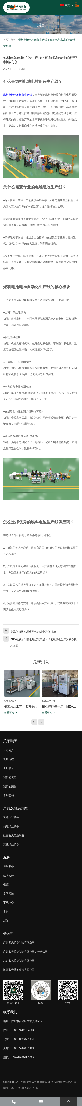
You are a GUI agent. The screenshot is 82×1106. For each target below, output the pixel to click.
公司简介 (8, 750)
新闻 (13, 39)
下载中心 (8, 902)
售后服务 (8, 866)
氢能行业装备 (11, 817)
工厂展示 (8, 768)
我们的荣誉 (9, 786)
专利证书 (8, 795)
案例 (6, 911)
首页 (6, 39)
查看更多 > (10, 712)
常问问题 (8, 893)
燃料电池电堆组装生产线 (17, 94)
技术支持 (8, 875)
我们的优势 (9, 777)
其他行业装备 (11, 844)
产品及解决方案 (15, 808)
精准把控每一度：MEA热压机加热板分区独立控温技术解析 (60, 706)
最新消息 (41, 662)
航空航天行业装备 (13, 835)
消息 (41, 25)
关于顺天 (10, 741)
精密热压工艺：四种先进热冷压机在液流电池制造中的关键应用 (22, 706)
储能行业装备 (11, 826)
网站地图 (68, 1081)
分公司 (8, 933)
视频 (6, 884)
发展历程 (8, 759)
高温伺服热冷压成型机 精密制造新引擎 (33, 631)
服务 (6, 857)
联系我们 (10, 1012)
